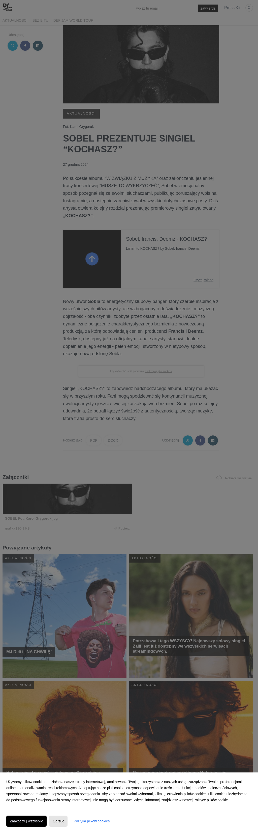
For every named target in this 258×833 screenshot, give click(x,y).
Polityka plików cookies (92, 821)
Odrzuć (58, 821)
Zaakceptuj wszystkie (26, 821)
